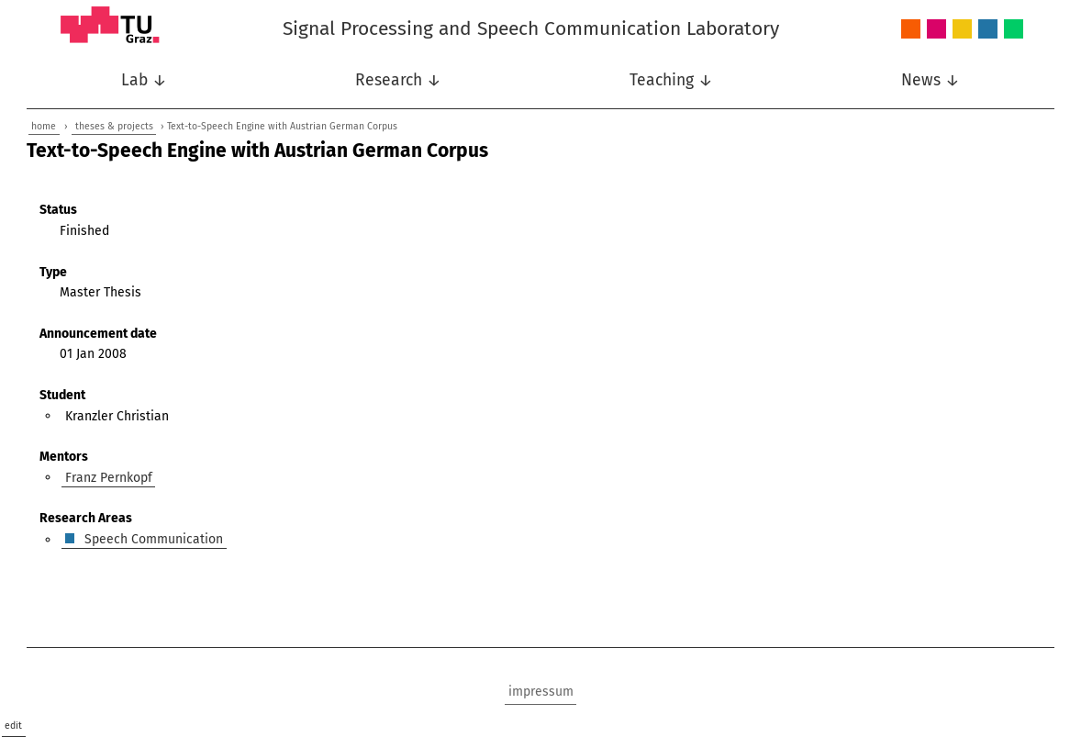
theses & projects (114, 126)
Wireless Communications (1013, 30)
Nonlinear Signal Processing (962, 30)
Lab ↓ (144, 80)
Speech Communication (987, 30)
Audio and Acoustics (910, 30)
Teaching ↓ (671, 80)
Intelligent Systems (936, 30)
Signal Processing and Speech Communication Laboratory (531, 28)
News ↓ (930, 80)
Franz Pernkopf (108, 477)
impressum (541, 691)
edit (13, 725)
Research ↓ (398, 80)
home (43, 126)
